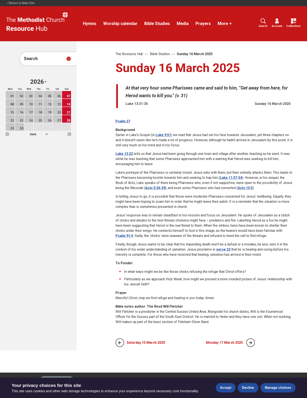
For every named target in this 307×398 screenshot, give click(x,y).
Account (277, 23)
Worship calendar (120, 23)
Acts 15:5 (245, 188)
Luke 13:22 (124, 154)
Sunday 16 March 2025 (195, 54)
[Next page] (250, 342)
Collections (293, 23)
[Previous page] (120, 342)
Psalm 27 (123, 121)
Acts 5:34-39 (155, 188)
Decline (248, 387)
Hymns (89, 23)
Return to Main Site (20, 3)
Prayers (203, 23)
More (225, 23)
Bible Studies (157, 23)
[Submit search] (69, 59)
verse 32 (223, 249)
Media (183, 23)
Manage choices (278, 387)
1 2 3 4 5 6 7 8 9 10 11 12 (38, 134)
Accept (225, 387)
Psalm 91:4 (124, 236)
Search (263, 23)
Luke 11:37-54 (231, 178)
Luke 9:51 (163, 135)
